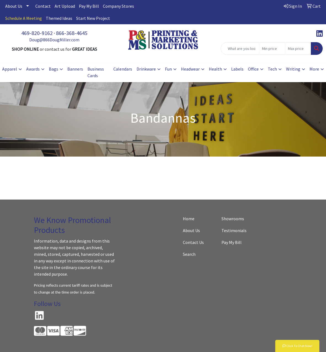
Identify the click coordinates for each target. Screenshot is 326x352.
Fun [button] (168, 69)
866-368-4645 (71, 32)
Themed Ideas (59, 18)
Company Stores (118, 6)
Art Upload (65, 6)
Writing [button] (293, 69)
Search (189, 254)
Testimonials (234, 230)
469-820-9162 (37, 32)
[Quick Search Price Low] (272, 48)
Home (188, 218)
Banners (75, 69)
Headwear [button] (190, 69)
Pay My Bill (89, 6)
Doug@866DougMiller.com (54, 39)
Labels (237, 69)
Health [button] (215, 69)
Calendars (122, 69)
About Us (13, 6)
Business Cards (95, 72)
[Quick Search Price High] (298, 48)
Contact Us (193, 242)
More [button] (314, 69)
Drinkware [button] (146, 69)
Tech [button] (272, 69)
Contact (43, 6)
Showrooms (232, 218)
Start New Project (93, 18)
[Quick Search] (240, 48)
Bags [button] (53, 69)
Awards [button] (33, 69)
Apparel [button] (9, 69)
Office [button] (253, 69)
